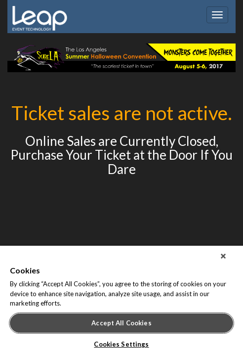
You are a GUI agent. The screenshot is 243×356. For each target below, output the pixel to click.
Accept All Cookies (121, 323)
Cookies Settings (121, 344)
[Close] (230, 260)
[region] (121, 303)
